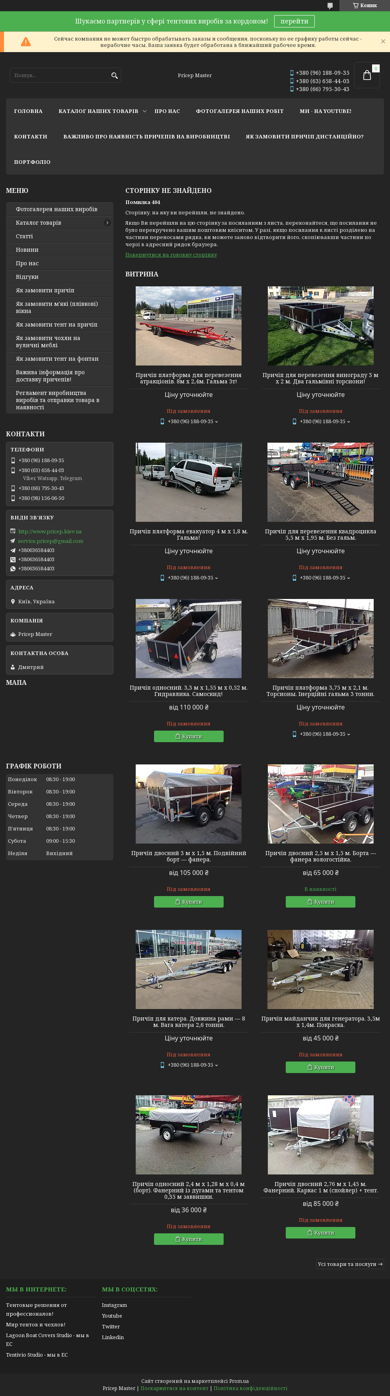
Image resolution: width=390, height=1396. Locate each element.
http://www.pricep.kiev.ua (50, 531)
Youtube (112, 1315)
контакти (30, 136)
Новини (27, 249)
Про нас (27, 263)
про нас (167, 111)
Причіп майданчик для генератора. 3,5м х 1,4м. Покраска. (320, 1021)
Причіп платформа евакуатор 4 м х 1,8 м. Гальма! (189, 534)
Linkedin (113, 1337)
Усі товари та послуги (347, 1264)
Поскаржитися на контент (174, 1388)
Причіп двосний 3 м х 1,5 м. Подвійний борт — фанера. (188, 856)
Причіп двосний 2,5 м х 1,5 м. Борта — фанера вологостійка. (320, 856)
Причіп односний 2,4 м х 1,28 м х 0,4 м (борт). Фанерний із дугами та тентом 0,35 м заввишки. (189, 1190)
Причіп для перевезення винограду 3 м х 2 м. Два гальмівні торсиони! (320, 378)
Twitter (111, 1326)
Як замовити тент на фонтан (57, 358)
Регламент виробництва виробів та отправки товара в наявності (57, 400)
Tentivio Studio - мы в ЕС (37, 1354)
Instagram (114, 1305)
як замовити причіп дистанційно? (305, 136)
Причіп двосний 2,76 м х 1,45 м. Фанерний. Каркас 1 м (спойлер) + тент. (320, 1187)
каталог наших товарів (98, 111)
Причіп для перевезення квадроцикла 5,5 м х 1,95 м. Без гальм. (320, 534)
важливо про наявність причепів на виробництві (146, 136)
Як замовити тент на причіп (57, 324)
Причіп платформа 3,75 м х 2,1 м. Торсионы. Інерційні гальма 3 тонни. (320, 690)
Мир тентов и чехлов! (35, 1324)
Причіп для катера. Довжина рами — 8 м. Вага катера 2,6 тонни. (189, 1021)
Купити (192, 736)
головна (28, 111)
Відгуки (27, 276)
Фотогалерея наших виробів (57, 209)
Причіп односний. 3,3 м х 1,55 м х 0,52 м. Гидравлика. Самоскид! (189, 690)
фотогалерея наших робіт (240, 111)
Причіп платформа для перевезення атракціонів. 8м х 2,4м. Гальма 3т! (189, 378)
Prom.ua (239, 1381)
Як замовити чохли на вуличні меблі (48, 341)
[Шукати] (114, 76)
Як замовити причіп (45, 290)
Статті (24, 236)
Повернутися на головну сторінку (171, 254)
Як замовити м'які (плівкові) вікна (57, 307)
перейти (294, 21)
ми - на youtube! (325, 111)
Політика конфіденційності (251, 1388)
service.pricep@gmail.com (50, 541)
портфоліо (32, 161)
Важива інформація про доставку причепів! (50, 376)
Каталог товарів (38, 222)
